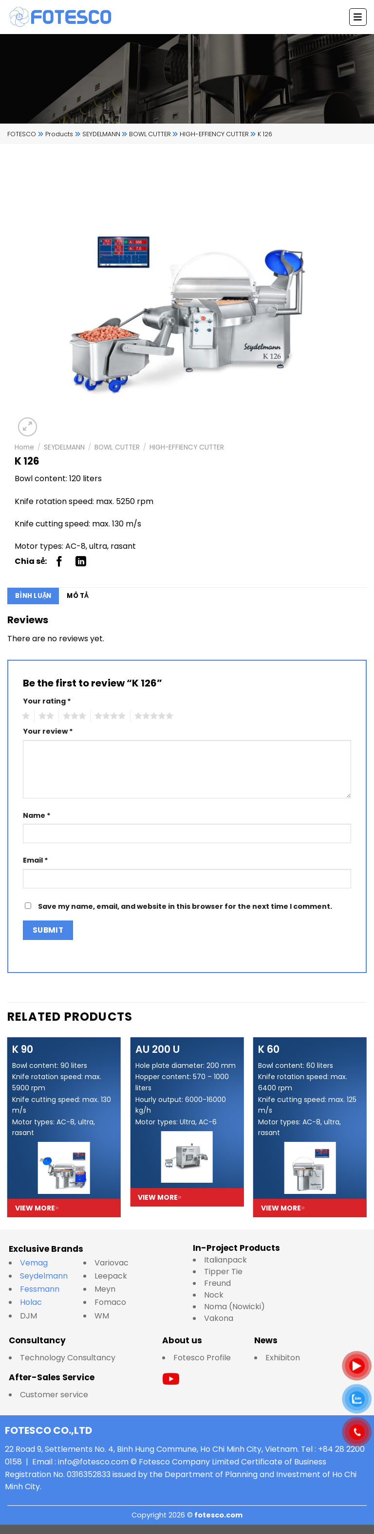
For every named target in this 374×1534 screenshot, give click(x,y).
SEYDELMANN (64, 447)
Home (24, 447)
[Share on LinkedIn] (81, 561)
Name (37, 815)
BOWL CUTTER (117, 447)
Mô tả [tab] (77, 595)
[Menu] (358, 17)
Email (35, 860)
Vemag (38, 1262)
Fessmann (39, 1289)
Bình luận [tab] (33, 595)
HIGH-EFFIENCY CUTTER (187, 447)
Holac (31, 1302)
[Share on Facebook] (59, 561)
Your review (48, 731)
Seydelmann (45, 1275)
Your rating (47, 701)
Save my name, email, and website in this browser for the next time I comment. (185, 906)
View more (37, 1208)
